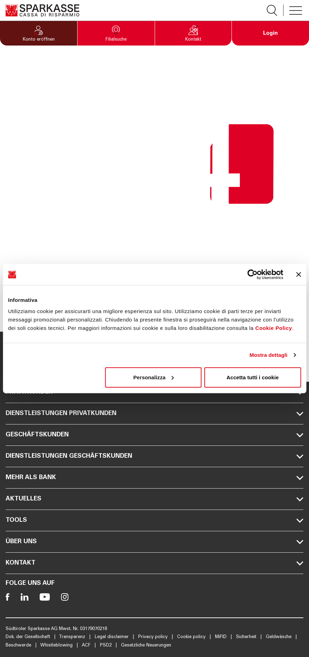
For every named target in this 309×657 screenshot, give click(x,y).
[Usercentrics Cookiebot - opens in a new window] (252, 274)
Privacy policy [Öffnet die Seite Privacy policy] (153, 637)
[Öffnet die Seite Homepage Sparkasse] (42, 10)
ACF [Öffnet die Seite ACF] (87, 645)
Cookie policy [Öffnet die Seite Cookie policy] (192, 637)
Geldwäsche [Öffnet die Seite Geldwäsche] (279, 637)
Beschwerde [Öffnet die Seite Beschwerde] (19, 645)
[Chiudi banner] (298, 274)
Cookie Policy (273, 328)
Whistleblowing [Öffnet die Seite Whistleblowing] (57, 645)
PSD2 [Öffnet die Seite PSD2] (106, 645)
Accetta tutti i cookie (253, 377)
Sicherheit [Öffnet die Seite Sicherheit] (247, 637)
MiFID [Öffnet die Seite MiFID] (221, 637)
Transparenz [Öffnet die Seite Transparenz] (73, 637)
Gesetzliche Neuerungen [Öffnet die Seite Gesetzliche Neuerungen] (146, 645)
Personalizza (153, 377)
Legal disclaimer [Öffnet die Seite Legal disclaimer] (112, 637)
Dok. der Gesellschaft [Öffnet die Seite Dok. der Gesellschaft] (29, 637)
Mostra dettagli (268, 355)
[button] (38, 33)
